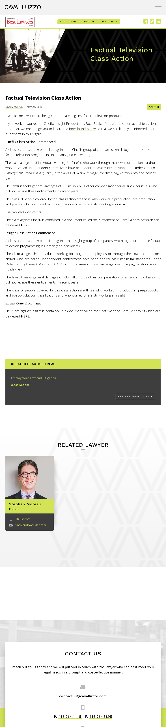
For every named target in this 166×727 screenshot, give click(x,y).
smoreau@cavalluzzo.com (30, 525)
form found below (82, 129)
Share (154, 107)
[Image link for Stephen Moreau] (29, 477)
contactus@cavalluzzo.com (83, 696)
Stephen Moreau (25, 504)
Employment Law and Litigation (33, 378)
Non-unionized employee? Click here (87, 21)
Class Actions (20, 385)
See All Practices (133, 396)
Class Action (14, 106)
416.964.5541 (23, 519)
